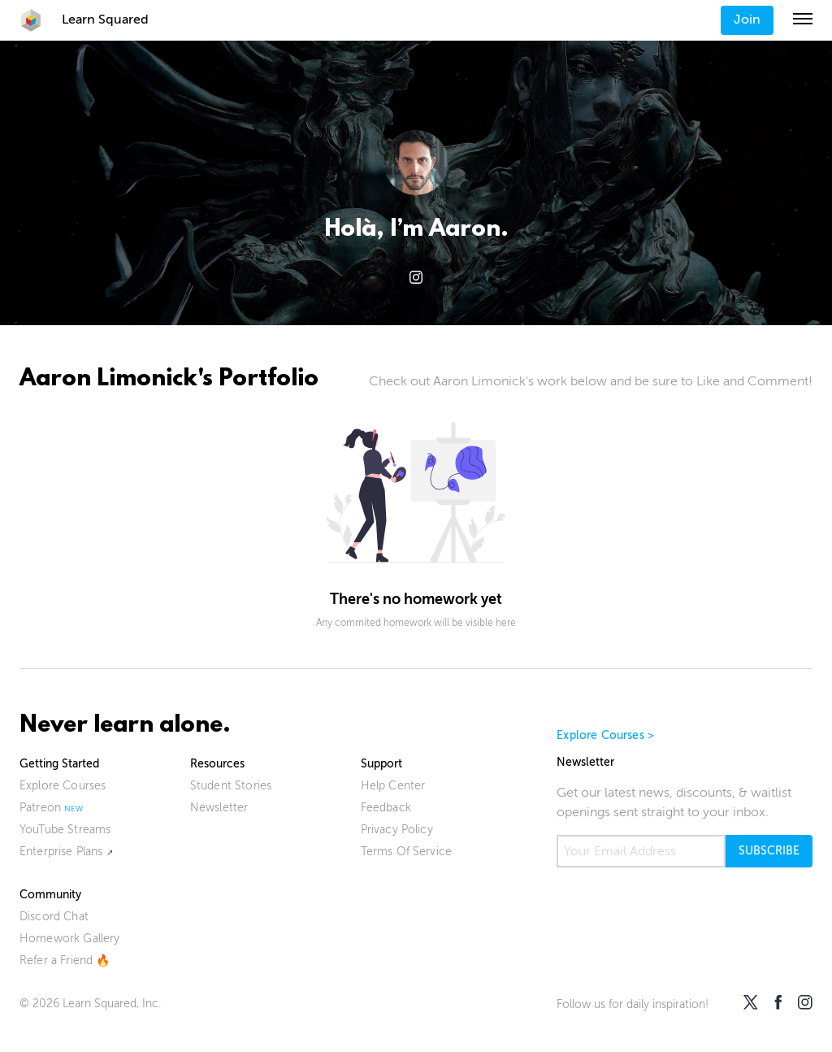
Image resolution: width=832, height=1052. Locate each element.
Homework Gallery (70, 938)
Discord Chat (54, 917)
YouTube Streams (65, 830)
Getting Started (59, 764)
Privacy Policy (397, 830)
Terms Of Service (407, 852)
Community (50, 895)
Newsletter (219, 808)
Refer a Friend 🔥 (65, 960)
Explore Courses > (605, 735)
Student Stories (230, 786)
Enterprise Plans (61, 852)
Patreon (40, 808)
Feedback (386, 808)
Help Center (393, 786)
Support (381, 764)
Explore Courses (63, 786)
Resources (217, 764)
